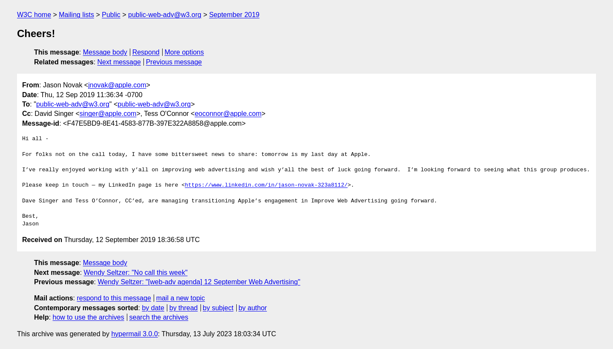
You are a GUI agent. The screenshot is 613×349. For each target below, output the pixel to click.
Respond (146, 52)
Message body (105, 52)
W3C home (34, 14)
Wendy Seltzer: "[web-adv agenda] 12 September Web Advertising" (198, 282)
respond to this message (114, 298)
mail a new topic (180, 298)
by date (153, 308)
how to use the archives (88, 317)
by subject (218, 308)
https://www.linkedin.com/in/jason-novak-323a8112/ (266, 185)
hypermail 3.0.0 (134, 333)
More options (184, 52)
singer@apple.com (108, 113)
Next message (119, 62)
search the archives (159, 317)
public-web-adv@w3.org (164, 14)
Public (111, 14)
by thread (183, 308)
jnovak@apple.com (117, 85)
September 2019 (234, 14)
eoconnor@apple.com (228, 113)
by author (252, 308)
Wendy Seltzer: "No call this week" (136, 272)
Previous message (174, 62)
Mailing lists (76, 14)
